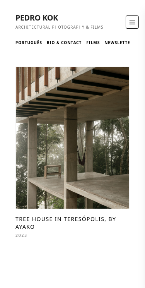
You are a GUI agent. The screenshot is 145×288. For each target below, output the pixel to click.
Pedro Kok (36, 17)
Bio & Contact (64, 42)
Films (93, 42)
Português (28, 42)
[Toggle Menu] (132, 22)
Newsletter (118, 42)
